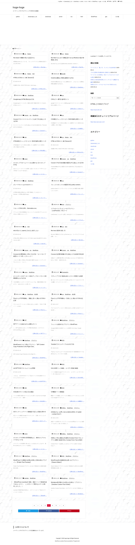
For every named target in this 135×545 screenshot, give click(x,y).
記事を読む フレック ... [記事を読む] (77, 194)
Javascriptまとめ (68, 1)
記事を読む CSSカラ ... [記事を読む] (77, 108)
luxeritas (26, 478)
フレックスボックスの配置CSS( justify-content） (66, 184)
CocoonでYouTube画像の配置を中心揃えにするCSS (67, 162)
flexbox (29, 54)
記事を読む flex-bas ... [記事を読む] (40, 67)
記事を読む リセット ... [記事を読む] (40, 217)
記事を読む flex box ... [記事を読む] (77, 240)
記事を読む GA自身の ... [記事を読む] (39, 401)
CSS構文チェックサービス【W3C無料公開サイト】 (67, 119)
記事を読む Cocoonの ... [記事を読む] (39, 265)
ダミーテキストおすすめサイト (23, 184)
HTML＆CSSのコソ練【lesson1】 (61, 141)
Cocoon (26, 115)
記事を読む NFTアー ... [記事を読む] (40, 333)
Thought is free (76, 541)
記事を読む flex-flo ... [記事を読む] (78, 67)
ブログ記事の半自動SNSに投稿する (100, 72)
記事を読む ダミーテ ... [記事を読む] (40, 197)
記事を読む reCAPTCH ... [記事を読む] (39, 381)
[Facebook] (49, 510)
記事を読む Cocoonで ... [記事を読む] (39, 130)
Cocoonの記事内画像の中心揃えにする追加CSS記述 (67, 254)
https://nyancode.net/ (96, 109)
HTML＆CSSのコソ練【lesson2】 (24, 77)
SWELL (64, 407)
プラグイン (68, 204)
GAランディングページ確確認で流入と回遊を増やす (29, 411)
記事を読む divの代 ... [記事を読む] (40, 243)
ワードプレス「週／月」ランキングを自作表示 (103, 67)
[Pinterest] (69, 510)
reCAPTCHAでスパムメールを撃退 (24, 368)
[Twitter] (28, 510)
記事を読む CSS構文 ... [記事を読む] (77, 128)
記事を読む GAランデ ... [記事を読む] (39, 421)
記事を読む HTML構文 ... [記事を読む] (39, 150)
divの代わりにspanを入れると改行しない (26, 230)
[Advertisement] (67, 32)
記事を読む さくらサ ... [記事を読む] (40, 287)
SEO (63, 340)
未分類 (63, 73)
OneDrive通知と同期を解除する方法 (62, 78)
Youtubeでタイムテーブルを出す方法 (62, 344)
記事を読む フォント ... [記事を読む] (77, 333)
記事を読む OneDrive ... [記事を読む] (77, 87)
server (81, 1)
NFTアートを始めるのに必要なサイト (25, 324)
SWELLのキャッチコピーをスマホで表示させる (103, 84)
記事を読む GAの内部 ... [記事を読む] (77, 377)
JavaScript (76, 1)
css (86, 1)
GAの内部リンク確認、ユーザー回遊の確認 (64, 368)
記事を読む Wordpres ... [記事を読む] (77, 493)
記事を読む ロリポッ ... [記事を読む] (40, 174)
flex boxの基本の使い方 (58, 230)
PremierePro (65, 272)
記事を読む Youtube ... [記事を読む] (77, 357)
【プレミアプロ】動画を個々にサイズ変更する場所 (67, 276)
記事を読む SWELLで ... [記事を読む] (77, 449)
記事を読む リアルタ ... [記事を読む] (77, 220)
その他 (104, 1)
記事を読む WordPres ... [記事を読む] (39, 357)
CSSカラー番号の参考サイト (60, 99)
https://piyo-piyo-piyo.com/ (98, 122)
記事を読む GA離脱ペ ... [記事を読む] (77, 401)
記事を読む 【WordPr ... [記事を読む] (39, 495)
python (60, 1)
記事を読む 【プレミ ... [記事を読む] (77, 285)
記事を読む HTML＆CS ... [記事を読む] (39, 88)
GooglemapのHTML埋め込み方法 (23, 99)
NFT (25, 320)
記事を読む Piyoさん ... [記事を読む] (40, 310)
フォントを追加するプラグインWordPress (64, 324)
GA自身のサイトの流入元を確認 (23, 392)
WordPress (95, 1)
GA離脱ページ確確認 (57, 392)
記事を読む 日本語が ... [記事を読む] (77, 427)
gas (100, 1)
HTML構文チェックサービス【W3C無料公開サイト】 (30, 141)
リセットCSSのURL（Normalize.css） (25, 208)
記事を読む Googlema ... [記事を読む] (39, 108)
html (90, 1)
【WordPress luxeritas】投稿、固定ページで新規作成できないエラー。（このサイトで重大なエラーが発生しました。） (30, 484)
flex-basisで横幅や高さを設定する (24, 57)
